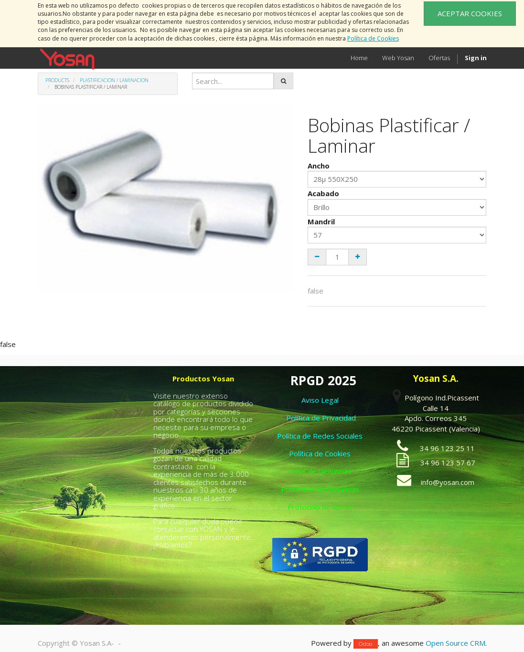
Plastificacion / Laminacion (114, 80)
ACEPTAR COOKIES (470, 13)
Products (57, 80)
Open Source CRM (455, 643)
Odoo (365, 643)
